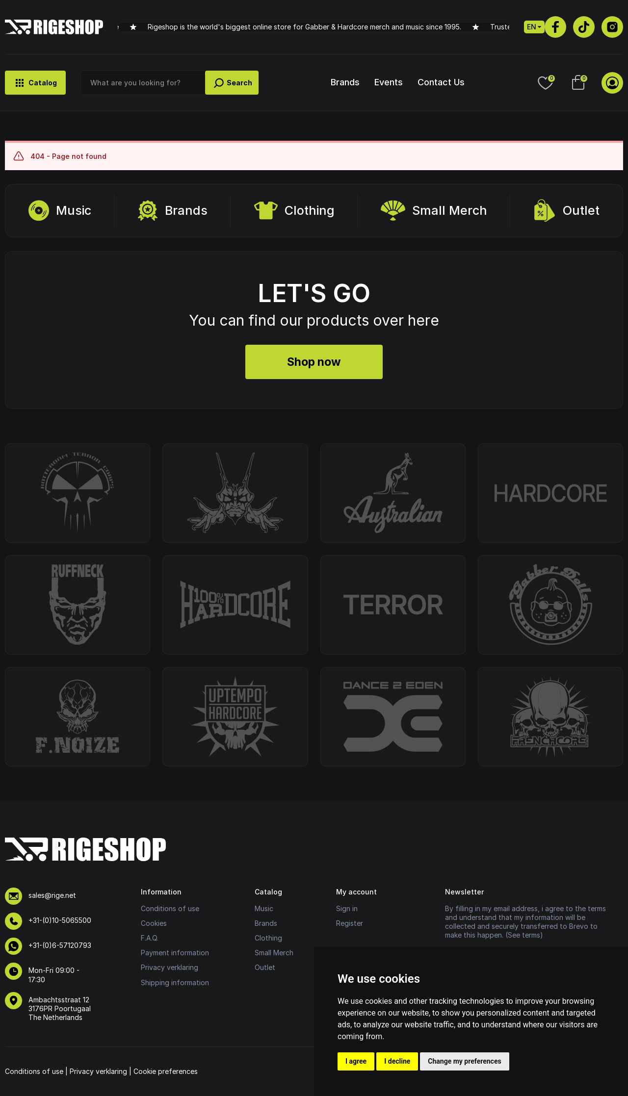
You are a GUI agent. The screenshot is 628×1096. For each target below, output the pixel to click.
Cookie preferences (165, 1071)
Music (59, 210)
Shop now (314, 362)
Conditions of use (170, 908)
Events (388, 82)
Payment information (175, 952)
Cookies (154, 923)
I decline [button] (397, 1061)
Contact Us (441, 82)
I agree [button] (355, 1061)
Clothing (294, 211)
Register (349, 923)
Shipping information (175, 982)
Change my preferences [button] (464, 1061)
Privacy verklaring (169, 967)
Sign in (347, 908)
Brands (345, 82)
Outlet (566, 210)
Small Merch (434, 210)
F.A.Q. (149, 938)
